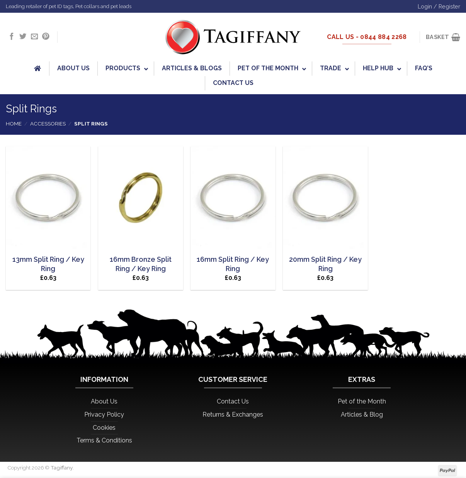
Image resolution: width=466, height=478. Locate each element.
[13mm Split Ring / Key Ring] (48, 197)
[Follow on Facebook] (11, 37)
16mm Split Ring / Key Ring (233, 263)
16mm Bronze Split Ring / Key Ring (141, 263)
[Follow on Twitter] (22, 37)
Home (14, 123)
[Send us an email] (34, 37)
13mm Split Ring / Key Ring (48, 263)
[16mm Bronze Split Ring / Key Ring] (140, 197)
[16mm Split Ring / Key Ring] (233, 197)
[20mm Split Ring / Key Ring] (325, 197)
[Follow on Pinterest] (45, 37)
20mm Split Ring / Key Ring (325, 263)
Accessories (48, 123)
